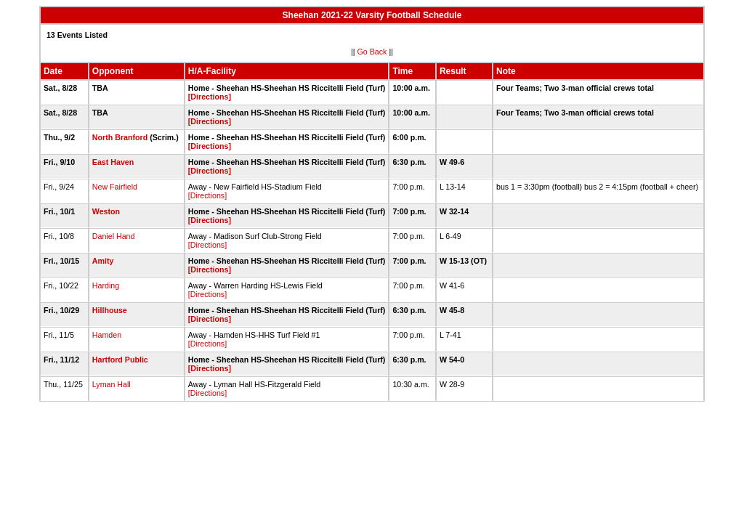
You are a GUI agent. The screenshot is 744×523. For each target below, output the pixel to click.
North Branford (119, 137)
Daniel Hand (113, 236)
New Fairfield (114, 186)
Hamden (106, 335)
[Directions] (209, 96)
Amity (103, 260)
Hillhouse (109, 310)
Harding (105, 285)
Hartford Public (120, 359)
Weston (106, 211)
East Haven (113, 162)
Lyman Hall (111, 384)
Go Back (372, 51)
